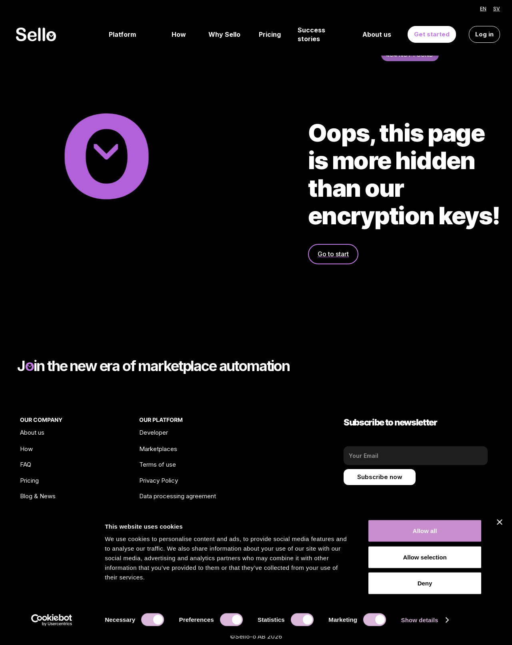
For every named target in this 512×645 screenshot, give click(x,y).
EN (483, 9)
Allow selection (424, 566)
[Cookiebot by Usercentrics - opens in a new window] (52, 629)
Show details (419, 629)
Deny (425, 592)
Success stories (311, 34)
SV (496, 9)
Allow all (425, 540)
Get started (432, 34)
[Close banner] (499, 531)
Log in (484, 34)
